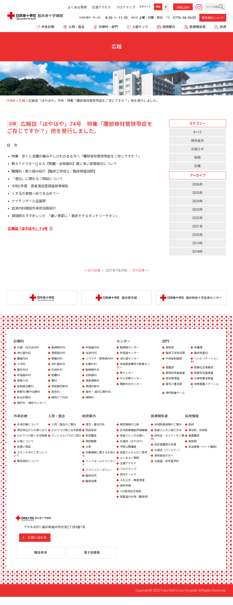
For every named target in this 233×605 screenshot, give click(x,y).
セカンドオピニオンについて (30, 464)
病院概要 (91, 445)
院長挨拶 (91, 434)
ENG (183, 7)
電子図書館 (93, 560)
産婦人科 (23, 381)
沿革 (88, 450)
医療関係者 (197, 27)
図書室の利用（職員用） (131, 502)
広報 (197, 166)
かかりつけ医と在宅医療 (30, 444)
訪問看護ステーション (204, 386)
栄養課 (198, 348)
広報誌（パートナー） (169, 454)
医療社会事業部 (204, 368)
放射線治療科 (26, 387)
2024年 (197, 201)
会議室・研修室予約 (167, 465)
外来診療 (47, 27)
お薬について (26, 452)
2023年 (197, 210)
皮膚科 (55, 376)
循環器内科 (58, 353)
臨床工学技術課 (176, 353)
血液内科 (91, 353)
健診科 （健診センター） (29, 405)
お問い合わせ (42, 545)
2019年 (197, 243)
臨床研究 (91, 479)
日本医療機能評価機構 (134, 434)
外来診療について (29, 428)
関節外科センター (132, 385)
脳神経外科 (93, 370)
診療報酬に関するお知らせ (98, 458)
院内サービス (129, 478)
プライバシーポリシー (100, 474)
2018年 (197, 252)
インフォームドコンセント (98, 467)
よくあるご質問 (130, 462)
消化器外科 (58, 365)
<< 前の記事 (92, 270)
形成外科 (57, 370)
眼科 (54, 381)
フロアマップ (129, 473)
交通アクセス (128, 467)
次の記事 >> (140, 270)
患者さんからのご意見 (134, 456)
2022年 (197, 218)
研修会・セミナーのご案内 (167, 441)
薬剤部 (170, 348)
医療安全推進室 (204, 373)
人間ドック (140, 27)
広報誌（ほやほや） (133, 445)
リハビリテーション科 (204, 361)
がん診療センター (132, 379)
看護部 (170, 368)
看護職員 (194, 440)
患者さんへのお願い (133, 440)
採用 (223, 27)
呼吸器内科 (93, 348)
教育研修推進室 (176, 373)
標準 (158, 6)
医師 (191, 428)
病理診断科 (93, 387)
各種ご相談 (24, 457)
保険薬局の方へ (164, 459)
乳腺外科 (91, 365)
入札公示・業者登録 (133, 484)
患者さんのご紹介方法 (169, 434)
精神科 (90, 398)
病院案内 (168, 27)
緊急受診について (213, 18)
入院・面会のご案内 (64, 428)
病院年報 (126, 490)
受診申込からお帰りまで (30, 435)
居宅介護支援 (174, 385)
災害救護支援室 (204, 379)
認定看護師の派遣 (166, 448)
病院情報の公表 (130, 428)
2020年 (197, 235)
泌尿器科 (91, 376)
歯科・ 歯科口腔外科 (99, 393)
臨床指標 (91, 485)
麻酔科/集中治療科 (29, 393)
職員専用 (41, 560)
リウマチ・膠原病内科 (100, 359)
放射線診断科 (60, 387)
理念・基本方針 (96, 428)
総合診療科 (24, 398)
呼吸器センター (130, 353)
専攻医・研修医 (198, 434)
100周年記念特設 (131, 495)
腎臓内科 (57, 359)
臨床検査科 (201, 353)
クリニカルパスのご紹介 (64, 444)
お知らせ (197, 149)
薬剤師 (192, 445)
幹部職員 (91, 440)
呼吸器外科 (24, 376)
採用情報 (192, 420)
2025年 (197, 193)
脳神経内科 (58, 348)
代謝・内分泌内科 (29, 348)
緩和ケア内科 (60, 398)
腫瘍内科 (23, 359)
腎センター (127, 373)
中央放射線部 (174, 359)
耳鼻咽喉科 (93, 381)
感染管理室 (173, 379)
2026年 (197, 184)
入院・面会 (76, 27)
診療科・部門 (108, 27)
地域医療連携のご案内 (169, 428)
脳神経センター (130, 348)
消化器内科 (24, 353)
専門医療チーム (176, 393)
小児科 (21, 365)
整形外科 (23, 370)
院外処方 (197, 140)
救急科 (55, 393)
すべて (197, 132)
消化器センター (130, 359)
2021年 (197, 226)
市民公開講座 (129, 450)
